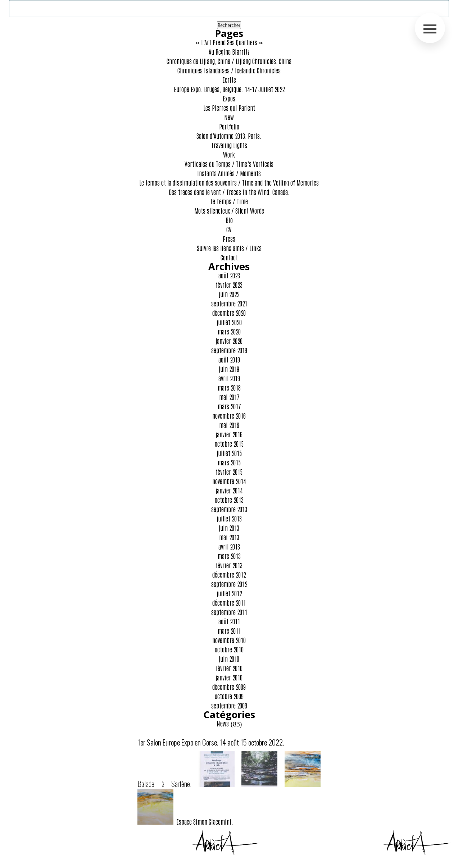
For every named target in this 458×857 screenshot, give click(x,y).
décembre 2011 (229, 602)
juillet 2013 (229, 518)
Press (229, 238)
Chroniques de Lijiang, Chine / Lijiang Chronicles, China (229, 60)
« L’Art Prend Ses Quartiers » (229, 42)
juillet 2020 (229, 322)
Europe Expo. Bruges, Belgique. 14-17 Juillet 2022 (229, 89)
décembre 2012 (229, 574)
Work (229, 154)
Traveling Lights (229, 145)
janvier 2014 (229, 490)
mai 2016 (229, 424)
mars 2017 (229, 406)
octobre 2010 (229, 649)
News (223, 723)
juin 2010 (229, 658)
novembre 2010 (229, 639)
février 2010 (229, 668)
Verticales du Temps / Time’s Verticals (229, 163)
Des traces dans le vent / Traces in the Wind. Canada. (229, 191)
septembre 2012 (229, 583)
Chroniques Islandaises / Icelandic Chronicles (229, 70)
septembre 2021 (229, 303)
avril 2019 (229, 378)
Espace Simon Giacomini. (185, 821)
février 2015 (229, 471)
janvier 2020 (229, 340)
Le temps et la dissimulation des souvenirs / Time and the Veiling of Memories (229, 182)
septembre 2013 (229, 509)
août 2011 (229, 621)
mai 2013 (229, 537)
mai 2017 (229, 396)
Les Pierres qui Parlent (229, 107)
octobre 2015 (229, 443)
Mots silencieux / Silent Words (229, 210)
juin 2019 (229, 368)
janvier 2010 (229, 677)
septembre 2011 (229, 611)
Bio (229, 219)
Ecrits (229, 79)
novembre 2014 (229, 481)
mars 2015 (229, 462)
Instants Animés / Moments (229, 173)
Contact (229, 257)
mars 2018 (229, 387)
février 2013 (229, 565)
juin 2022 (229, 294)
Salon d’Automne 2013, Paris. (229, 135)
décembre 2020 (229, 312)
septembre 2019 (229, 350)
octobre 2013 (229, 499)
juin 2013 (229, 527)
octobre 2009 (229, 696)
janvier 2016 (229, 434)
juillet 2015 (229, 452)
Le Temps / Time (229, 201)
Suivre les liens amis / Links (229, 247)
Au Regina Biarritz (229, 51)
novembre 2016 (229, 415)
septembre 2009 (229, 705)
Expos (229, 98)
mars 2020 (229, 331)
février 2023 (229, 284)
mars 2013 (229, 555)
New (229, 117)
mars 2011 (229, 630)
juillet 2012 (229, 593)
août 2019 (229, 359)
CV (229, 229)
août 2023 (229, 275)
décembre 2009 (229, 686)
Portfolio (229, 126)
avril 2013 (229, 546)
